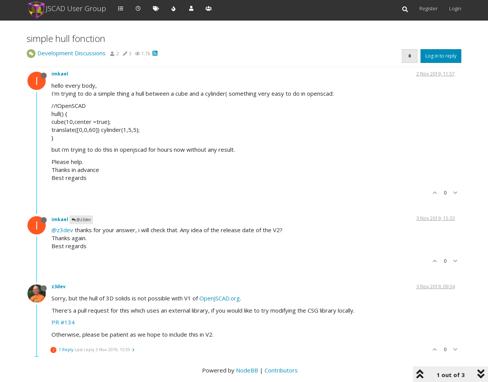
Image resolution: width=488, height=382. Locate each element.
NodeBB (247, 370)
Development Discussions (71, 53)
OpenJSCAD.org (219, 298)
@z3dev (81, 219)
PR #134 (63, 322)
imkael (59, 74)
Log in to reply (440, 56)
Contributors (281, 370)
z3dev (58, 286)
